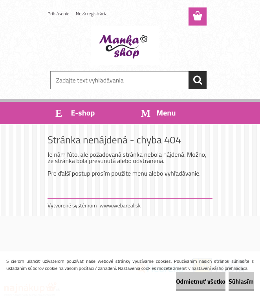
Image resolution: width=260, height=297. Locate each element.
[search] (198, 80)
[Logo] (125, 45)
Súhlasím (241, 281)
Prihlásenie (58, 13)
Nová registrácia (92, 13)
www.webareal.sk (120, 205)
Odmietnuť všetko (200, 281)
